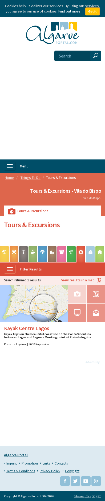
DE (93, 496)
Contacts (61, 463)
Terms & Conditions (20, 471)
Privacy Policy (50, 471)
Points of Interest (52, 256)
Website (77, 313)
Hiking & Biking (71, 256)
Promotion (30, 463)
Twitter (75, 481)
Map (96, 294)
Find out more (69, 11)
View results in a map (81, 280)
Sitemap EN (82, 496)
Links (46, 463)
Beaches (4, 256)
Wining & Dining (14, 256)
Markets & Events (61, 256)
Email (96, 313)
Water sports (90, 256)
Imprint (11, 463)
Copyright (72, 471)
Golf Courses (33, 256)
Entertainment (23, 256)
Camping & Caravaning (99, 256)
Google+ (96, 481)
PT (99, 496)
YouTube (86, 481)
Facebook (65, 481)
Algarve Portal (16, 455)
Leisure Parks (42, 256)
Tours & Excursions (80, 256)
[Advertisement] (52, 104)
